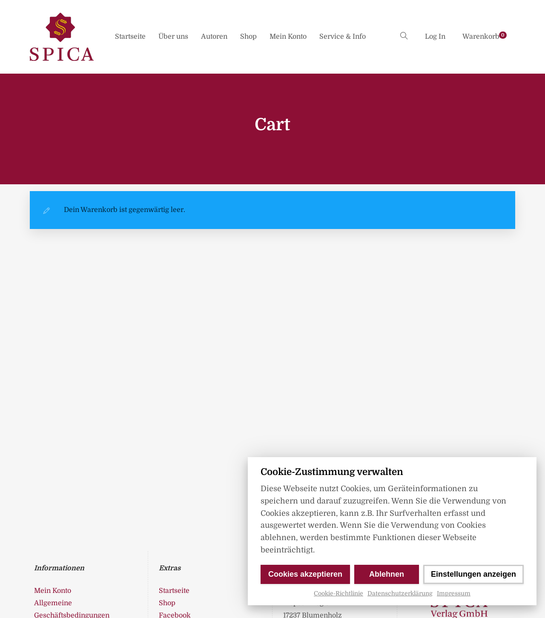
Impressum (453, 593)
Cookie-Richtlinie (338, 593)
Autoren (214, 36)
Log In (435, 36)
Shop (248, 36)
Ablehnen (386, 574)
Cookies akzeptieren (305, 574)
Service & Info (342, 36)
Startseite (130, 36)
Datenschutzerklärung (400, 593)
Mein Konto (288, 36)
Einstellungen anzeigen (473, 574)
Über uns (173, 36)
